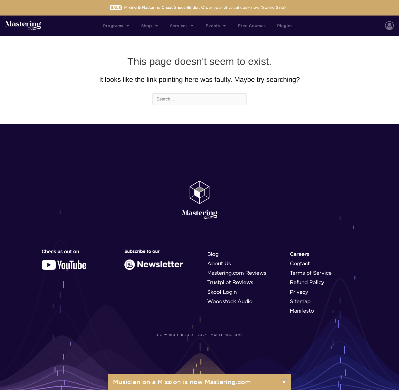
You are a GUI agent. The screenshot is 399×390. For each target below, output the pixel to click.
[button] (284, 382)
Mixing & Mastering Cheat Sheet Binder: (199, 7)
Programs (116, 25)
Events (216, 25)
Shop (150, 25)
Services (182, 25)
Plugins (284, 25)
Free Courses (252, 25)
